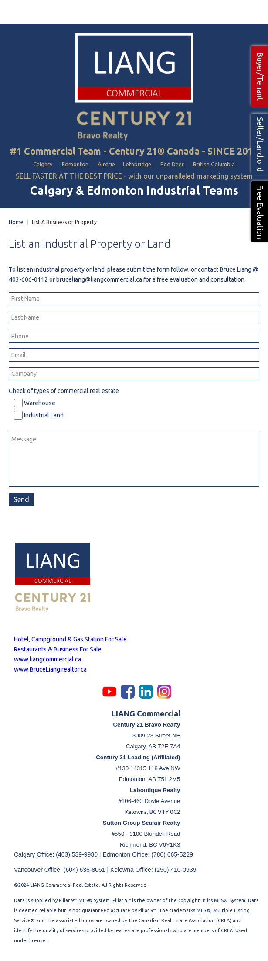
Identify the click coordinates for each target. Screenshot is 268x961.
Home (16, 222)
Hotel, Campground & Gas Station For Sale (70, 639)
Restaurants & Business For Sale (58, 649)
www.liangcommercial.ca (47, 659)
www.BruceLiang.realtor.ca (50, 669)
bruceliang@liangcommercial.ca (99, 279)
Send (21, 499)
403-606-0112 (28, 279)
